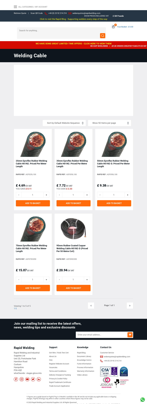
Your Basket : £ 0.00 (125, 27)
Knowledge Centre (84, 355)
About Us (52, 351)
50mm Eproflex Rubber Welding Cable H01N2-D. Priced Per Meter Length (113, 158)
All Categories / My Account (30, 7)
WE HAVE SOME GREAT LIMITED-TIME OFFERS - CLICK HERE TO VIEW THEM (73, 38)
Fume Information (84, 359)
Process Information (85, 362)
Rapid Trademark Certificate (60, 377)
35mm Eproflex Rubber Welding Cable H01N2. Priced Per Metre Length (72, 158)
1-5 (15, 303)
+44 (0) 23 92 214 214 (57, 13)
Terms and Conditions (57, 366)
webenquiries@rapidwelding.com (86, 13)
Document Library (84, 351)
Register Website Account (59, 359)
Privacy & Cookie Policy (58, 374)
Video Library (82, 370)
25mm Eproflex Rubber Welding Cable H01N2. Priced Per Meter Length (31, 158)
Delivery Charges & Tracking (60, 370)
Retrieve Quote (20, 13)
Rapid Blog (81, 348)
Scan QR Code (37, 13)
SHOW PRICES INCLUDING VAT (96, 16)
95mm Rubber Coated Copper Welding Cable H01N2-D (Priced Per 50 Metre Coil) (72, 243)
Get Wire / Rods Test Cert (59, 348)
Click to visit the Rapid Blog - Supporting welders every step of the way (73, 19)
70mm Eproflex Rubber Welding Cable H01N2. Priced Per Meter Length (31, 243)
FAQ (50, 355)
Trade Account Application (59, 381)
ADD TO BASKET (32, 198)
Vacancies (53, 362)
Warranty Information (85, 366)
